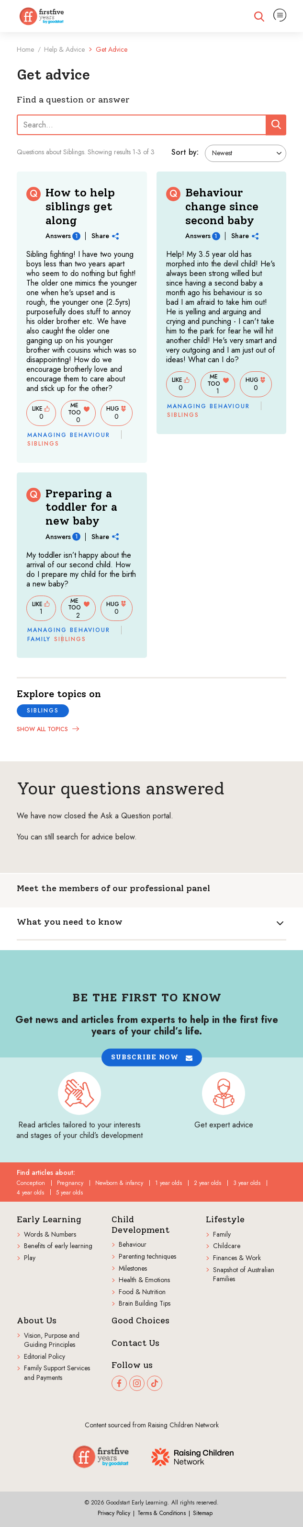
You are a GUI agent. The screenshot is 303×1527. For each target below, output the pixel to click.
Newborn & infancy (119, 1183)
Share (105, 236)
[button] (151, 1057)
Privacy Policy (114, 1513)
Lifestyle (225, 1220)
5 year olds (69, 1192)
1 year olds (168, 1183)
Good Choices (140, 1321)
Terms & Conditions (161, 1513)
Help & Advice (64, 49)
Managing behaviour (68, 435)
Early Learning (49, 1220)
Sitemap (203, 1513)
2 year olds (207, 1183)
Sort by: (185, 152)
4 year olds (30, 1192)
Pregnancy (70, 1183)
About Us (36, 1321)
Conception (31, 1183)
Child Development (140, 1225)
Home (25, 49)
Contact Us (135, 1343)
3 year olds (246, 1183)
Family (39, 639)
